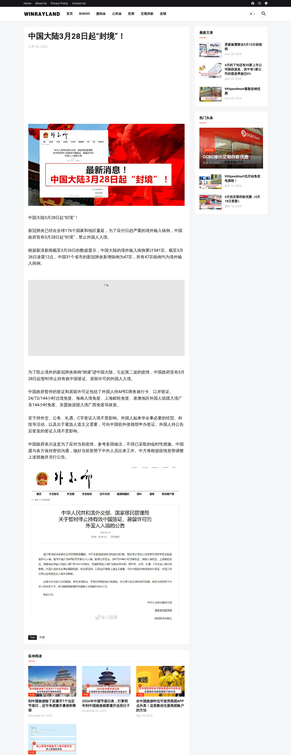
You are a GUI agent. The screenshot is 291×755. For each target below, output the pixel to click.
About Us (41, 3)
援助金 (101, 13)
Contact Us (79, 3)
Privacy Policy (59, 3)
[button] (252, 14)
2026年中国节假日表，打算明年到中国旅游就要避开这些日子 (106, 703)
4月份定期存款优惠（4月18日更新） (242, 199)
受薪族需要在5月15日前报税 (243, 47)
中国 (42, 637)
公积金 (117, 13)
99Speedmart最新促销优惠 (242, 91)
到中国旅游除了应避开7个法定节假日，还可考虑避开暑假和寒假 (52, 706)
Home (27, 3)
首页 (69, 13)
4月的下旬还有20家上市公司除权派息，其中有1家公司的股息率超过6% (243, 69)
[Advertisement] (106, 86)
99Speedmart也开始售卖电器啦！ (242, 178)
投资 (131, 13)
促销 (163, 13)
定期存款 (147, 13)
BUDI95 (84, 13)
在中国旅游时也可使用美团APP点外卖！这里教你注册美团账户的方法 (160, 706)
